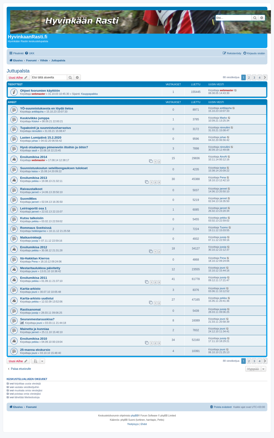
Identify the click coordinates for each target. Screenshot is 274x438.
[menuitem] (29, 53)
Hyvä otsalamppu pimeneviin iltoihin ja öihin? (54, 147)
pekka (35, 181)
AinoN (223, 156)
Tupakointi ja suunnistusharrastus (45, 128)
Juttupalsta (18, 70)
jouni (34, 271)
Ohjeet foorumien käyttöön (40, 90)
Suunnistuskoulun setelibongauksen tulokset (53, 168)
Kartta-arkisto (30, 288)
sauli (34, 150)
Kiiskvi (35, 121)
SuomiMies (28, 198)
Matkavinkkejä (30, 237)
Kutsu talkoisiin (31, 218)
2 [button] (249, 77)
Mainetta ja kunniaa (34, 329)
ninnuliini (37, 131)
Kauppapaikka (89, 93)
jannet (35, 192)
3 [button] (254, 77)
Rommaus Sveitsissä (35, 228)
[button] (265, 77)
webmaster (38, 93)
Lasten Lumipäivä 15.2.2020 (40, 137)
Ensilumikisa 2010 (33, 338)
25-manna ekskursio (35, 350)
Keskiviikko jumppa (34, 118)
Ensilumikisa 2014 (33, 157)
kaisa (35, 171)
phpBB (134, 415)
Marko (223, 117)
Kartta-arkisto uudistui (37, 298)
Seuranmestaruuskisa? (37, 319)
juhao (35, 140)
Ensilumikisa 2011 (33, 278)
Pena (223, 177)
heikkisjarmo (39, 231)
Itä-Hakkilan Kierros (35, 258)
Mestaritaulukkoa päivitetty (40, 268)
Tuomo (224, 227)
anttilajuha (37, 111)
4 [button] (259, 77)
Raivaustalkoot (31, 189)
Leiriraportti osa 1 (33, 208)
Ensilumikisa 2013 (33, 178)
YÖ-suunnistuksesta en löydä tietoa (46, 108)
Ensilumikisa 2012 (33, 247)
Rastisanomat (30, 309)
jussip (35, 240)
